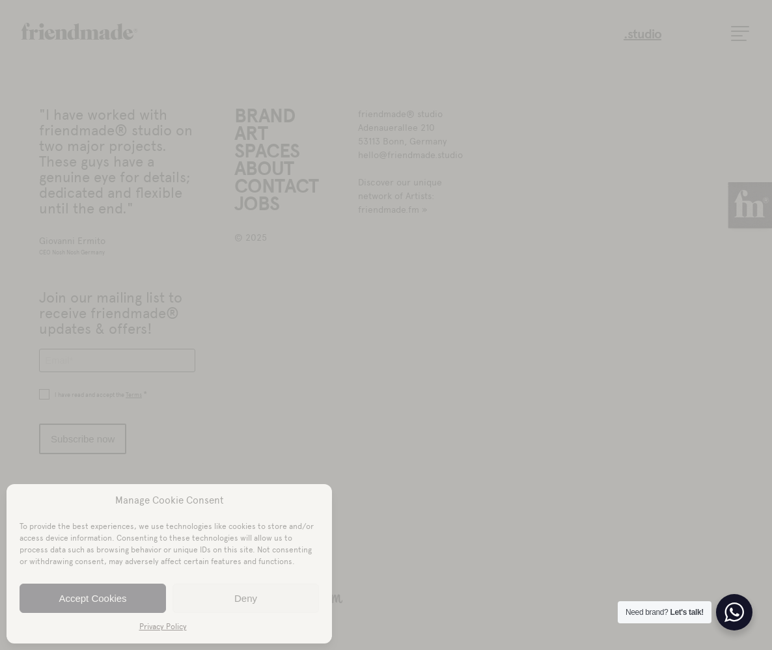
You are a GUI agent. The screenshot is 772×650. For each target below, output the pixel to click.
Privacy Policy (163, 626)
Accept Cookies (92, 598)
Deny (245, 598)
